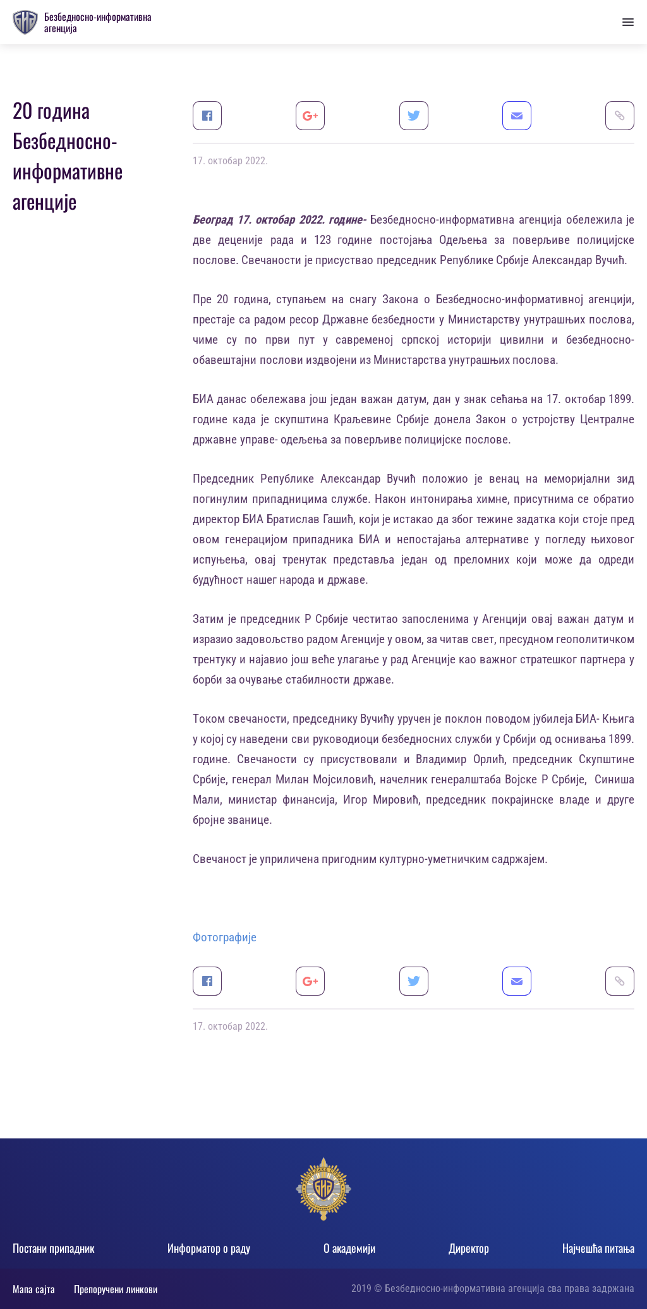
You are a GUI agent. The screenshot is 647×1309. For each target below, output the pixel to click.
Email (516, 115)
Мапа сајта (34, 1288)
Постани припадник (53, 1248)
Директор (469, 1248)
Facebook (207, 115)
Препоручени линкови (115, 1288)
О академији (349, 1248)
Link (619, 115)
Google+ (310, 115)
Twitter (413, 115)
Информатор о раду (208, 1248)
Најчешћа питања (598, 1248)
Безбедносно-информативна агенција (98, 22)
